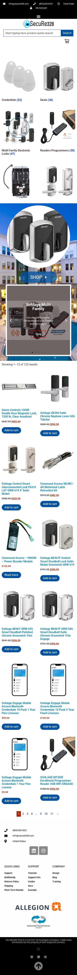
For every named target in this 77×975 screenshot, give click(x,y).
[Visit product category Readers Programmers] (57, 131)
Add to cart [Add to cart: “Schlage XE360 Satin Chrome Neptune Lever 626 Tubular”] (50, 433)
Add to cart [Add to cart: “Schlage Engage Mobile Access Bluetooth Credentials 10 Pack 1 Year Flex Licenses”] (11, 726)
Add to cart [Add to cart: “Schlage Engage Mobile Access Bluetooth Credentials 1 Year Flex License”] (11, 800)
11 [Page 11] (51, 813)
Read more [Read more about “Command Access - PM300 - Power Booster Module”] (11, 575)
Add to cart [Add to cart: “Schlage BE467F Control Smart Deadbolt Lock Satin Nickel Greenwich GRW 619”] (50, 578)
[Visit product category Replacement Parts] (19, 185)
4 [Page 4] (32, 813)
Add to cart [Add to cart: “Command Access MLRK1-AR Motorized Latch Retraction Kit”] (50, 504)
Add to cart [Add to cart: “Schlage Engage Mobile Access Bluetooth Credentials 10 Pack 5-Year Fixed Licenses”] (50, 726)
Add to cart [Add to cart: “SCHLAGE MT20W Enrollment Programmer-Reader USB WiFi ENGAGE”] (50, 797)
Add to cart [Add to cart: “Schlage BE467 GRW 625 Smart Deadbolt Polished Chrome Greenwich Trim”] (11, 649)
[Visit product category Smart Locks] (57, 185)
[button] (38, 16)
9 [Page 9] (41, 813)
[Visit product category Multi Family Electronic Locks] (19, 133)
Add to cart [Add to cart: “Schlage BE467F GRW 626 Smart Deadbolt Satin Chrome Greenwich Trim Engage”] (50, 652)
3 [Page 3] (27, 813)
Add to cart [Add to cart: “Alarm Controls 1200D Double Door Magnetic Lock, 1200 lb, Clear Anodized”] (11, 430)
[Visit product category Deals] (57, 81)
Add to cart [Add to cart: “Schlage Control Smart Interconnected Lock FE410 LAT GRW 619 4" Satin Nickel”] (11, 507)
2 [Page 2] (23, 813)
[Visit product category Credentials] (19, 81)
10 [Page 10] (46, 813)
